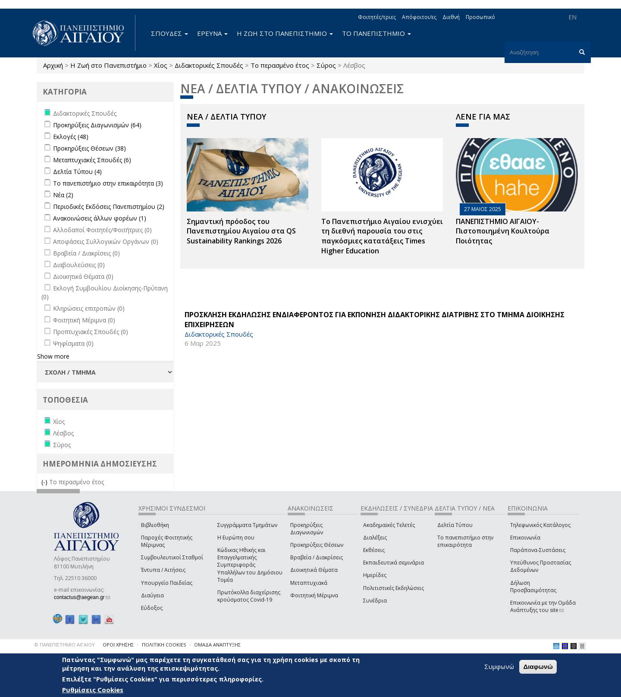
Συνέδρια (375, 600)
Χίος (160, 65)
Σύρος (326, 65)
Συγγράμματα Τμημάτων (247, 525)
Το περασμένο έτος (280, 65)
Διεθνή (451, 17)
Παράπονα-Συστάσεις (537, 550)
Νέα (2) (63, 195)
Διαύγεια (152, 595)
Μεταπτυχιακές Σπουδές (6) (92, 160)
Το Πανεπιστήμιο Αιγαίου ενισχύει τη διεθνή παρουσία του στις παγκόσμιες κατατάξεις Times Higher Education (382, 236)
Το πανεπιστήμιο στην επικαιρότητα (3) (108, 183)
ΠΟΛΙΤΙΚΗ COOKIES (164, 644)
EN (572, 17)
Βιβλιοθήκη (155, 525)
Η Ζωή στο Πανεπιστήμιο (108, 65)
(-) (45, 482)
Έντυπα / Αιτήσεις (163, 570)
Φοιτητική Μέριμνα (314, 595)
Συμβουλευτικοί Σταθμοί (172, 557)
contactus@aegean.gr (82, 597)
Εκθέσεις (374, 550)
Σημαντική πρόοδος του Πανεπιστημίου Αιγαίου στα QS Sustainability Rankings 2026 (241, 231)
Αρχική (53, 65)
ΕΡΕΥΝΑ (212, 33)
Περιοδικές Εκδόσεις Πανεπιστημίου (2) (108, 206)
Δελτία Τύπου (455, 525)
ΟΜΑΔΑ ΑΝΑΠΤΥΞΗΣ (217, 644)
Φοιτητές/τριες (377, 17)
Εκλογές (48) (70, 136)
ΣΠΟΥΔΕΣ (169, 33)
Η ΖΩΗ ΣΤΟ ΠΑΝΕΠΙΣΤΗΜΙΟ (285, 33)
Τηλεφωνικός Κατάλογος (540, 525)
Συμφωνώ (499, 666)
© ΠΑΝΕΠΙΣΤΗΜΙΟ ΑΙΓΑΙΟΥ (64, 644)
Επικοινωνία (525, 537)
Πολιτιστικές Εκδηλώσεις (393, 588)
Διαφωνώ (538, 666)
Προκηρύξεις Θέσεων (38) (89, 148)
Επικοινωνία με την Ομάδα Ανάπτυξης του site (543, 606)
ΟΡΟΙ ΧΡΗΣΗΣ (118, 644)
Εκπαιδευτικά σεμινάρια (393, 562)
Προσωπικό (480, 17)
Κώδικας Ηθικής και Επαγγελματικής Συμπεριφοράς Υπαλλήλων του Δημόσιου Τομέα (249, 564)
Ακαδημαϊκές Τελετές (389, 525)
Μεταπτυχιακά (308, 583)
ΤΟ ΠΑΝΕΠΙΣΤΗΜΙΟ (376, 33)
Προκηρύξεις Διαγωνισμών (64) (97, 125)
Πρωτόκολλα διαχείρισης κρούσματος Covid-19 (248, 596)
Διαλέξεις (375, 537)
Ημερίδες (374, 575)
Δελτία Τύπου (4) (77, 171)
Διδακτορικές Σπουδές (209, 65)
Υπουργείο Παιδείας (166, 583)
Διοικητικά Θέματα (314, 570)
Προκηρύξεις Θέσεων (316, 545)
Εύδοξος (152, 608)
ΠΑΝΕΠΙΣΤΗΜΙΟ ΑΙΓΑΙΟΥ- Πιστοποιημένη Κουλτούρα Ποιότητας (502, 231)
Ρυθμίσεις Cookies (92, 689)
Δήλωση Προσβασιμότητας (533, 586)
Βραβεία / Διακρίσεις (316, 557)
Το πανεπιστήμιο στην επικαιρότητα (465, 541)
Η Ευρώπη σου (235, 537)
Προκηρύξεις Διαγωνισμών (306, 528)
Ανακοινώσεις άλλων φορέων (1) (99, 218)
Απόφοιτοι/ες (419, 17)
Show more (53, 356)
